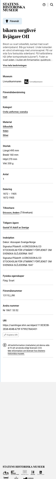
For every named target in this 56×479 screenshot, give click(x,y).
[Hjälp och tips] (44, 4)
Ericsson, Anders (11, 212)
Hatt (5, 97)
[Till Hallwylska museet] (25, 472)
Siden (5, 131)
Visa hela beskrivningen (15, 65)
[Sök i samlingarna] (51, 4)
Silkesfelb (8, 126)
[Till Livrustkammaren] (40, 472)
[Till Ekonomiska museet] (15, 472)
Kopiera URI (11, 335)
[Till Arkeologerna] (6, 472)
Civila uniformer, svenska (15, 112)
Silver (5, 135)
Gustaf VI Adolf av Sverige (16, 227)
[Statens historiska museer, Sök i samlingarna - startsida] (14, 7)
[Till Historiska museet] (33, 472)
